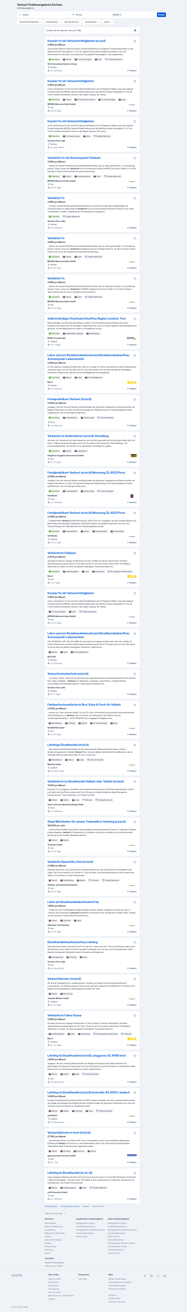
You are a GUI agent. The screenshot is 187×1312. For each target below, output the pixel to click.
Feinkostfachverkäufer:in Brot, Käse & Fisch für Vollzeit (84, 704)
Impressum (112, 1295)
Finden (161, 15)
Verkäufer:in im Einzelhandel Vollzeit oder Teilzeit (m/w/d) (85, 781)
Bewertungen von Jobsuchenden (61, 1296)
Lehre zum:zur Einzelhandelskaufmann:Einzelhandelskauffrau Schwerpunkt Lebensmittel (88, 357)
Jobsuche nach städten (54, 1266)
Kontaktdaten (53, 1286)
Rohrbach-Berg (50, 1246)
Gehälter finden (115, 1298)
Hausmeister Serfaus (116, 1250)
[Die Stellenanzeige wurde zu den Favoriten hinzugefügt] (134, 41)
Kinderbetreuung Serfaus (85, 1226)
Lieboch (47, 1253)
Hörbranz (48, 1236)
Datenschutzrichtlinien (117, 1289)
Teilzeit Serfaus (114, 1253)
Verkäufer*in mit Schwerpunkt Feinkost (74, 158)
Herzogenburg (50, 1230)
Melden (132, 70)
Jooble (25, 1307)
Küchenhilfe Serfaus (116, 1240)
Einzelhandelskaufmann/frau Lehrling (72, 942)
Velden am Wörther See (53, 1226)
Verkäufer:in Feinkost (61, 553)
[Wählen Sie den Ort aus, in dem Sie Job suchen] (96, 14)
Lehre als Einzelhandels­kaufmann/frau (73, 902)
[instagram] (151, 1275)
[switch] (136, 30)
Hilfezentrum (53, 1282)
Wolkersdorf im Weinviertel (55, 1233)
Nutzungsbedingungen (117, 1286)
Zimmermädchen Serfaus (117, 1246)
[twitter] (158, 1275)
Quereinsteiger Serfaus (85, 1233)
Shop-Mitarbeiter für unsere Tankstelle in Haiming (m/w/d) (86, 821)
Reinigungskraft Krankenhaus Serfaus (90, 1230)
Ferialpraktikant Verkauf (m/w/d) (69, 399)
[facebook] (144, 1275)
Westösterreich (50, 1223)
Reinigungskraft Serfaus (85, 1223)
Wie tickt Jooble (54, 1292)
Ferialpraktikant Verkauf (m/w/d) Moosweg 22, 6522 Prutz (86, 472)
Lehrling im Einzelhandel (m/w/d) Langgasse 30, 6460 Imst (86, 1055)
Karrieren (51, 1299)
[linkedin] (164, 1275)
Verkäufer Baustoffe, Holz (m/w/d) (70, 861)
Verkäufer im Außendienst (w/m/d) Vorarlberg (78, 436)
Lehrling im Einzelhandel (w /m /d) (69, 1172)
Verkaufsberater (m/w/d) (64, 978)
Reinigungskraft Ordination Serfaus (121, 1243)
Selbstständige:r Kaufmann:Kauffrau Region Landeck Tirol (86, 318)
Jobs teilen (82, 1279)
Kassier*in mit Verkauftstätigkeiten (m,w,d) (76, 41)
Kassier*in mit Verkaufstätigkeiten (70, 81)
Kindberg (48, 1243)
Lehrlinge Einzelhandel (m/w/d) (68, 745)
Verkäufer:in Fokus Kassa (64, 1015)
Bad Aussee (49, 1250)
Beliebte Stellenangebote (54, 1263)
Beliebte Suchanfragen (55, 1213)
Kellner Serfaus (82, 1236)
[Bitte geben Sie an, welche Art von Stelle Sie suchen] (43, 14)
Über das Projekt (54, 1279)
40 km (117, 14)
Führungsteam (53, 1289)
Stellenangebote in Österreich (120, 1282)
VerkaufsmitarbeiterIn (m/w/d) (67, 673)
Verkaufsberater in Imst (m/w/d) (69, 1132)
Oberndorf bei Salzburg (53, 1240)
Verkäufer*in (56, 198)
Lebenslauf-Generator (117, 1302)
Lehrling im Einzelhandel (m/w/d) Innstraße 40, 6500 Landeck (88, 1092)
